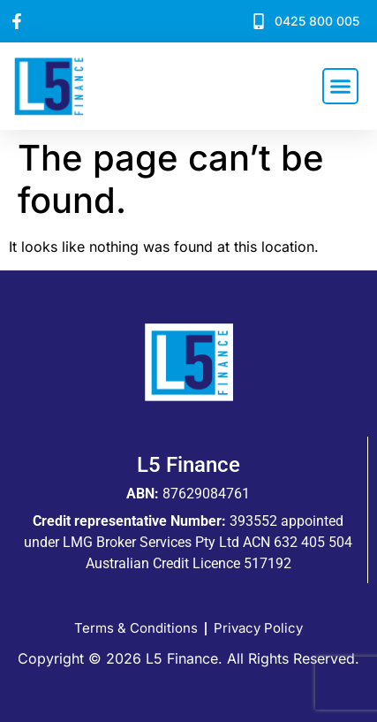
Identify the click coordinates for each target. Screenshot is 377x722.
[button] (340, 86)
